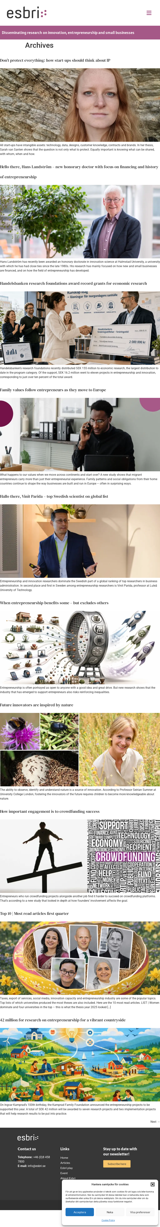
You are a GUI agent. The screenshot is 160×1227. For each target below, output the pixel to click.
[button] (153, 1184)
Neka (110, 1212)
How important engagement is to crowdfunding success (50, 811)
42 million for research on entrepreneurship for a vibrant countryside (63, 1020)
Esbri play (66, 1168)
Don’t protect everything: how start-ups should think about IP (55, 60)
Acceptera (80, 1212)
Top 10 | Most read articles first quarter (34, 913)
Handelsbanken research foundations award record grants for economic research (73, 283)
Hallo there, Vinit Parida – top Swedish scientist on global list (54, 496)
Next (155, 1121)
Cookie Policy (108, 1220)
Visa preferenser (140, 1212)
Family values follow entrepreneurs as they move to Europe (53, 390)
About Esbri (67, 1178)
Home (64, 1157)
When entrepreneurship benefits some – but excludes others (54, 603)
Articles (65, 1162)
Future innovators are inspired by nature (36, 705)
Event (64, 1173)
